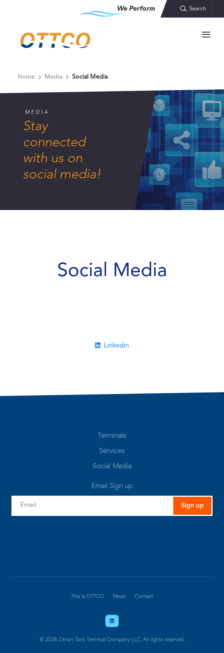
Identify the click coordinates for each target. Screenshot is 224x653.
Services (112, 451)
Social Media (90, 77)
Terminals (112, 436)
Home (26, 77)
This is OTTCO (87, 597)
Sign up (192, 506)
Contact (144, 597)
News (119, 597)
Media (53, 77)
